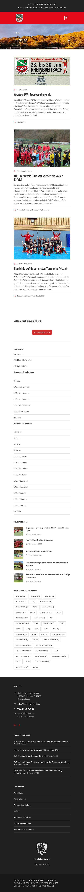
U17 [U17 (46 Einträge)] (28, 661)
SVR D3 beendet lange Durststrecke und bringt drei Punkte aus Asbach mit (41, 762)
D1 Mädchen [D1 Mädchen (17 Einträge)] (39, 618)
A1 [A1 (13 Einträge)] (33, 601)
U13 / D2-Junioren (21, 481)
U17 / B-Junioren (20, 457)
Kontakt (51, 880)
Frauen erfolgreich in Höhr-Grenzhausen (39, 540)
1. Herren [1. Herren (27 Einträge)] (35, 596)
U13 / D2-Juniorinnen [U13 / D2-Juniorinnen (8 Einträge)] (44, 645)
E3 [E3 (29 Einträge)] (18, 629)
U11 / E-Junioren (43, 210)
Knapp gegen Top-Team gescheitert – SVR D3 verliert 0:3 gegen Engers (40, 741)
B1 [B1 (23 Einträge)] (35, 607)
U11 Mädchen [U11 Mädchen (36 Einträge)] (22, 640)
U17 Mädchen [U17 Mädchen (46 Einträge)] (22, 667)
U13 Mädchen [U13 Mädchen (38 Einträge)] (42, 651)
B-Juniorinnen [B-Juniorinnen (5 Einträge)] (22, 607)
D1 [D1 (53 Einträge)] (58, 612)
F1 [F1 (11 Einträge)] (46, 629)
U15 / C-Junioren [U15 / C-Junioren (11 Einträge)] (23, 656)
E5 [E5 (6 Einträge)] (37, 629)
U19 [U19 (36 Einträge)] (35, 667)
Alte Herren (18, 432)
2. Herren (17, 444)
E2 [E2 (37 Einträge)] (62, 623)
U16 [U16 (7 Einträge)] (18, 661)
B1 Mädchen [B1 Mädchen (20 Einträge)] (48, 607)
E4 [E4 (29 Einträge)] (28, 629)
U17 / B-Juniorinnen (21, 387)
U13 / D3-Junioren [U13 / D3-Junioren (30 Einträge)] (23, 651)
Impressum (20, 880)
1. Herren (17, 438)
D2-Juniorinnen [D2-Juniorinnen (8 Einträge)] (22, 623)
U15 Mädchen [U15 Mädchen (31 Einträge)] (41, 656)
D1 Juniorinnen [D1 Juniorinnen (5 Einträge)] (22, 618)
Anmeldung (18, 793)
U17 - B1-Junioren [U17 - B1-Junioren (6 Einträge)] (43, 661)
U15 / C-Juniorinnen (21, 393)
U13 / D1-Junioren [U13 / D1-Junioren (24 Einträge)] (51, 640)
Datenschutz (36, 880)
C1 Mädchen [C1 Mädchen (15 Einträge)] (45, 612)
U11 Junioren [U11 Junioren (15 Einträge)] (58, 634)
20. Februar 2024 (24, 171)
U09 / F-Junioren (20, 505)
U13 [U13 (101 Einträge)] (36, 640)
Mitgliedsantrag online (22, 823)
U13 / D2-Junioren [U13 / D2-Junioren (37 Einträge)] (23, 645)
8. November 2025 (34, 569)
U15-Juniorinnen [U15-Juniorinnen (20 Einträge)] (59, 656)
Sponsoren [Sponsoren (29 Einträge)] (21, 634)
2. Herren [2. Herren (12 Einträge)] (49, 596)
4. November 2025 (34, 581)
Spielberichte (34, 210)
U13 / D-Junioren (20, 475)
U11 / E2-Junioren (20, 499)
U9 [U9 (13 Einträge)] (34, 634)
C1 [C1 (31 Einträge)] (32, 612)
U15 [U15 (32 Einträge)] (55, 651)
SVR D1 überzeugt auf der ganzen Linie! (39, 551)
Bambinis (20, 296)
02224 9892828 (60, 8)
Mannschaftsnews (23, 210)
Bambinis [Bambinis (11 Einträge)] (20, 612)
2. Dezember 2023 (24, 264)
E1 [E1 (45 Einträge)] (36, 623)
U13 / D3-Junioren (21, 487)
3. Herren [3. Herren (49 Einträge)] (20, 601)
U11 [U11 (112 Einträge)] (44, 634)
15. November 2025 (35, 535)
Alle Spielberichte (20, 366)
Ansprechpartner (20, 799)
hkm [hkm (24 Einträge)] (56, 629)
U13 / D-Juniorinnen (21, 399)
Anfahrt (17, 811)
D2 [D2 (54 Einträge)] (52, 618)
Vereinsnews (21, 122)
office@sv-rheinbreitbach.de (29, 704)
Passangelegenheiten (22, 805)
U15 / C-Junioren (20, 463)
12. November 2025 (35, 544)
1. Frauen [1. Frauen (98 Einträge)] (20, 596)
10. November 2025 (35, 555)
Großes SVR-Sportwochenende (32, 94)
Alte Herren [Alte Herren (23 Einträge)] (45, 601)
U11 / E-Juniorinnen (21, 411)
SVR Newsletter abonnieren (24, 829)
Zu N (42, 332)
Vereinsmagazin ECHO (22, 817)
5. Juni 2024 (22, 90)
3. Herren (17, 450)
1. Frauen (17, 381)
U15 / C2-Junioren (21, 469)
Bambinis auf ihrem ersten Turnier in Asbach (40, 268)
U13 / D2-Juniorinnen (22, 405)
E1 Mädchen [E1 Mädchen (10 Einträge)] (48, 623)
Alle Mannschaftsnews (22, 360)
